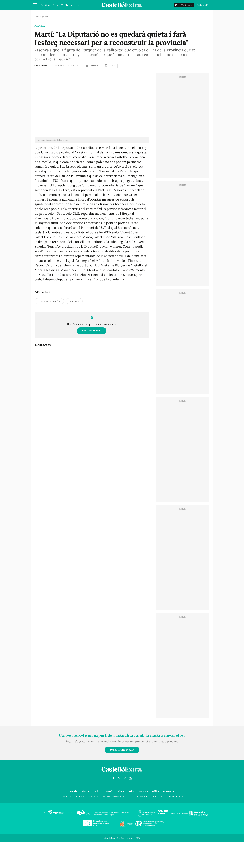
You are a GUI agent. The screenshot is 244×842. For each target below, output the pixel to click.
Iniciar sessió (91, 330)
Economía (107, 791)
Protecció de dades (113, 796)
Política (155, 791)
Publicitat (158, 796)
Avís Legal (93, 796)
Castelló (73, 791)
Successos (143, 791)
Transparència (175, 796)
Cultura (120, 791)
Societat (131, 791)
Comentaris (92, 65)
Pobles (96, 791)
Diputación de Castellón (49, 301)
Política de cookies (138, 796)
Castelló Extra (40, 65)
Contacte (66, 796)
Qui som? (79, 796)
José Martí (74, 301)
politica (39, 26)
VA (72, 5)
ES (78, 5)
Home (37, 17)
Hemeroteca (168, 791)
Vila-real (85, 791)
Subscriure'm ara (122, 749)
